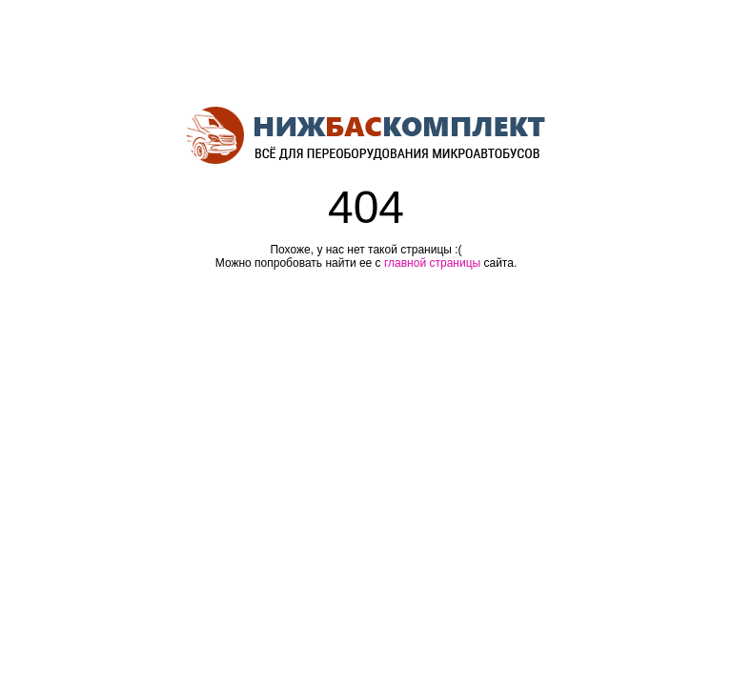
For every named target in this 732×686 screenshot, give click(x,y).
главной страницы (432, 263)
